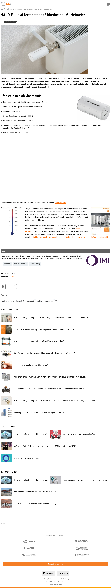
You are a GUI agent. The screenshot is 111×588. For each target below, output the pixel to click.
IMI (1, 21)
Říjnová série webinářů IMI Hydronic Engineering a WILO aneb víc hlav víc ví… (44, 329)
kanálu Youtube (60, 203)
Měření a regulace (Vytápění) (13, 301)
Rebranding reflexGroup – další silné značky (30, 434)
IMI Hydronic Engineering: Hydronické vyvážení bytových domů (38, 341)
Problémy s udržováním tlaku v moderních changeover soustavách (40, 412)
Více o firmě (8, 264)
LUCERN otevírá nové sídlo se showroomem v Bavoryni (35, 504)
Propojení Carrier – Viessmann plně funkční (80, 434)
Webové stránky (38, 264)
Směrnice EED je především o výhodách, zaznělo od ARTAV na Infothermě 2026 (44, 446)
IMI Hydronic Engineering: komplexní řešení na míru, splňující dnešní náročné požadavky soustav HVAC (54, 400)
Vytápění (8, 9)
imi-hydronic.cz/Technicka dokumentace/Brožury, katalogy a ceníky (59, 237)
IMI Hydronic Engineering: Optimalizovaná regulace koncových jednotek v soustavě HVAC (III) (51, 317)
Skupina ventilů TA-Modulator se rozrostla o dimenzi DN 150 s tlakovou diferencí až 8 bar (49, 389)
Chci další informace (22, 264)
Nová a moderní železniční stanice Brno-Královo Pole (34, 492)
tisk (3, 286)
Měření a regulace (17, 9)
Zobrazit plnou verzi (55, 564)
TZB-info (3, 9)
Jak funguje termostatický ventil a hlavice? (30, 365)
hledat (14, 286)
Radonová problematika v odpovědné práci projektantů (85, 480)
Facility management (44, 301)
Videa (57, 301)
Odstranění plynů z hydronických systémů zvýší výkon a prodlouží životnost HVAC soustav (49, 377)
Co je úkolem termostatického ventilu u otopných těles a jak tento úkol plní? (44, 353)
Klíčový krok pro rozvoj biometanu (27, 458)
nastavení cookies (55, 584)
